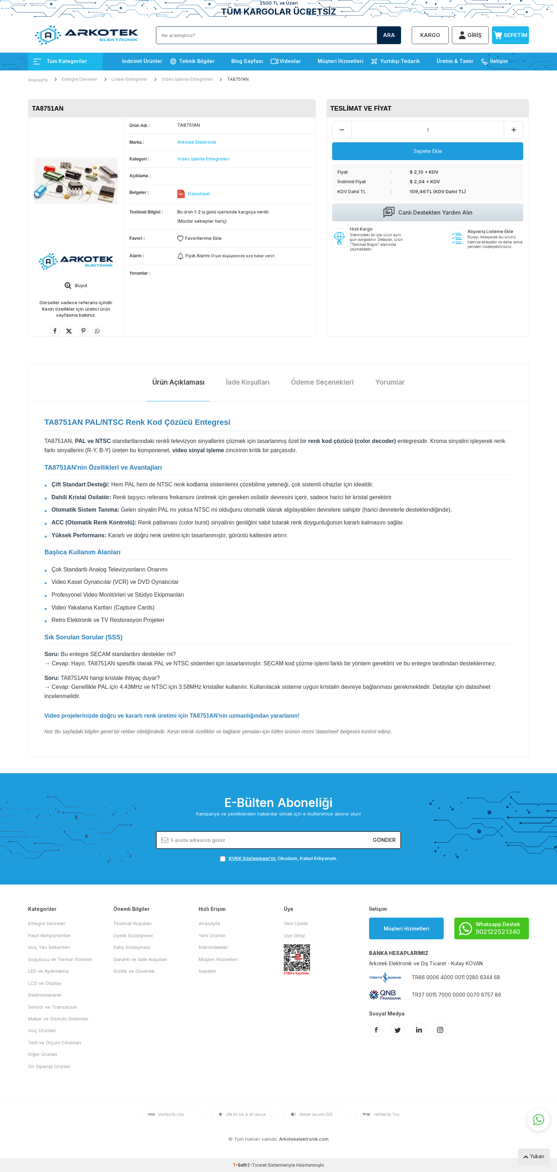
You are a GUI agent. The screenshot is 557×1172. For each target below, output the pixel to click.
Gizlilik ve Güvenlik (134, 971)
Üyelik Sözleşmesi (133, 935)
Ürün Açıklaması (178, 382)
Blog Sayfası (247, 61)
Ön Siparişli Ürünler (49, 1066)
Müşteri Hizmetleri (340, 61)
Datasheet (199, 193)
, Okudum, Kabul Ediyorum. (278, 858)
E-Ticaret (257, 1165)
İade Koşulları (248, 382)
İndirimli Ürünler (142, 61)
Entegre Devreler (79, 79)
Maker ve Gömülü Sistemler (58, 1018)
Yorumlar (390, 382)
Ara (389, 35)
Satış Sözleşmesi (131, 947)
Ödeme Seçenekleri (322, 382)
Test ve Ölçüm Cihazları (54, 1042)
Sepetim (207, 971)
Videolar (290, 61)
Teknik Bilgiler (197, 61)
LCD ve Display (44, 983)
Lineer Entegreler (129, 79)
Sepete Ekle (427, 151)
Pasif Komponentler (49, 935)
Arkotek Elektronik (196, 142)
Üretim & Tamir (455, 61)
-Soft (240, 1165)
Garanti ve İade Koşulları (140, 959)
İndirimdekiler (213, 947)
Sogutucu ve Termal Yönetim (60, 959)
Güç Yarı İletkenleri (49, 947)
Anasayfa (38, 80)
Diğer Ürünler (43, 1054)
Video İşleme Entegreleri (187, 79)
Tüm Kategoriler (60, 61)
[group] (76, 180)
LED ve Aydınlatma (48, 971)
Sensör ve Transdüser (52, 1007)
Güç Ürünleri (42, 1030)
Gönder (384, 839)
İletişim (499, 61)
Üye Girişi (294, 935)
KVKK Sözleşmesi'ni (252, 858)
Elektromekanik (44, 995)
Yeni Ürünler (212, 935)
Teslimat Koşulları (132, 923)
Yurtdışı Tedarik (400, 61)
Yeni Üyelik (296, 923)
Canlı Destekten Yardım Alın (427, 212)
